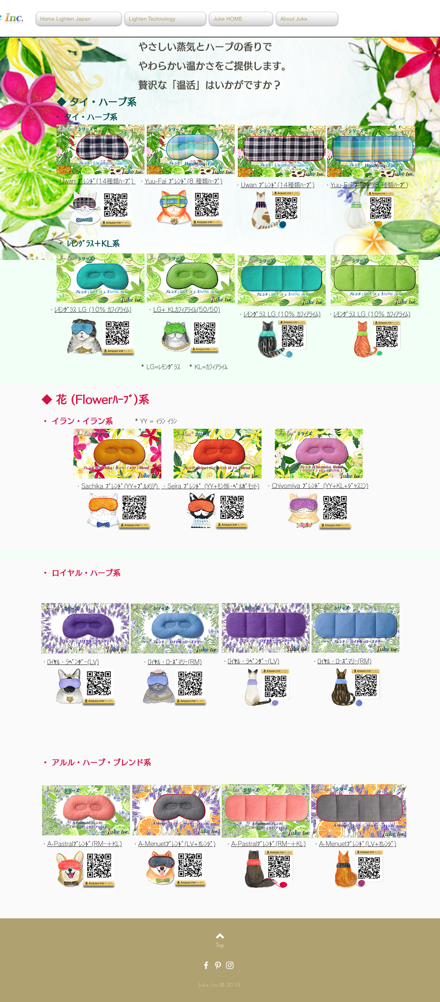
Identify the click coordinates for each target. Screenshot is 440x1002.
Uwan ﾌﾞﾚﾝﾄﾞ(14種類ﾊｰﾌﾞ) (278, 185)
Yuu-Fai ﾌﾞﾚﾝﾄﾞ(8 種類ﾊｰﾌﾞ (368, 185)
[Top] (220, 945)
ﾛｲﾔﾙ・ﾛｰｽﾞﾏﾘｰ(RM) (175, 662)
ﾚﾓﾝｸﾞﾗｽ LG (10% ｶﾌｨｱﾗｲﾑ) (282, 314)
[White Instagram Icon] (230, 965)
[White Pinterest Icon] (218, 965)
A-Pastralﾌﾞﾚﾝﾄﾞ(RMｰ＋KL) (84, 844)
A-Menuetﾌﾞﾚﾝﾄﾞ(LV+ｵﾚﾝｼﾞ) (177, 844)
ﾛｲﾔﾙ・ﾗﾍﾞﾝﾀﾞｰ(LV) (73, 662)
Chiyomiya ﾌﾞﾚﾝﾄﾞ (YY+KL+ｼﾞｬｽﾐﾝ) (320, 486)
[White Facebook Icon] (206, 965)
